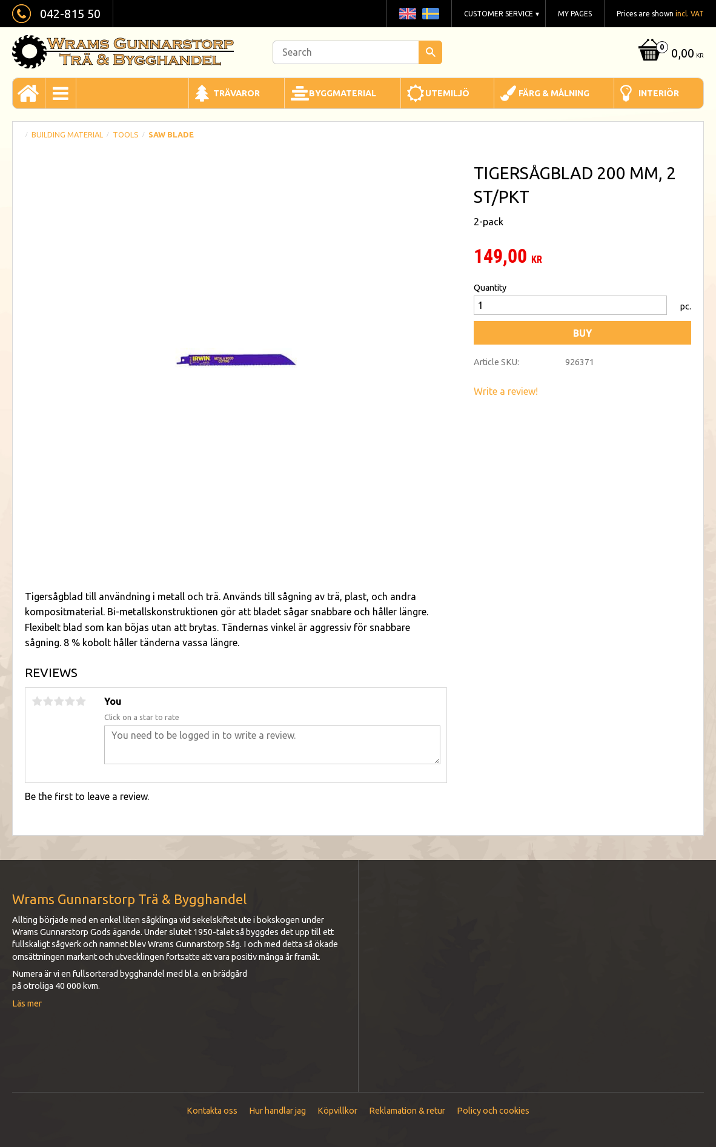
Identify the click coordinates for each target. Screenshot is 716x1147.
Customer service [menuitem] (498, 14)
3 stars (58, 701)
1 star (36, 701)
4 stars (69, 701)
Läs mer (27, 1003)
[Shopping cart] (669, 54)
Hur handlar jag (277, 1111)
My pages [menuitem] (575, 14)
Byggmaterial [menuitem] (342, 93)
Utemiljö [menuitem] (447, 93)
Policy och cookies (493, 1111)
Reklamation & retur (407, 1111)
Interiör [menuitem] (658, 93)
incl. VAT (689, 14)
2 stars (47, 701)
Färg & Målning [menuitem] (554, 93)
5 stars (80, 701)
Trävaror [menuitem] (236, 93)
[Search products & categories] (357, 52)
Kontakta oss (212, 1111)
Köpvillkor (337, 1111)
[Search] (430, 52)
